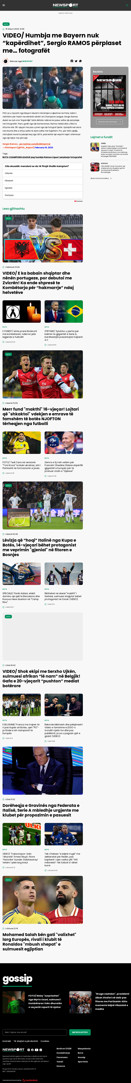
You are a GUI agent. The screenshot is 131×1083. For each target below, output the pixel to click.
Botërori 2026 (64, 1048)
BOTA (5, 157)
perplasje (65, 157)
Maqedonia (84, 1048)
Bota (80, 1052)
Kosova (61, 1066)
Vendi (60, 1061)
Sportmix (83, 1061)
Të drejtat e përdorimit (26, 1041)
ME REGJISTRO (80, 1032)
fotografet (76, 157)
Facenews (62, 1057)
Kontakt (7, 1041)
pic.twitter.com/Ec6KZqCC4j (34, 144)
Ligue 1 (55, 157)
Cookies (45, 1041)
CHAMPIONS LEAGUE (19, 157)
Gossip (81, 1057)
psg (33, 157)
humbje (39, 157)
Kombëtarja (63, 1052)
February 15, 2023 (44, 147)
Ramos (48, 157)
